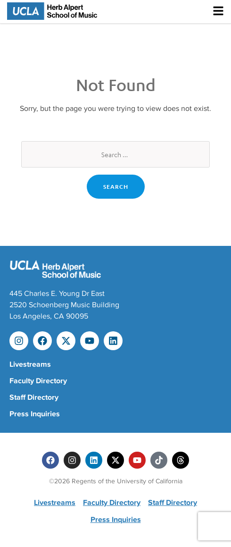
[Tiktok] (158, 460)
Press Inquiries (34, 414)
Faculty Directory (38, 381)
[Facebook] (50, 460)
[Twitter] (115, 460)
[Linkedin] (93, 460)
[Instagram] (72, 460)
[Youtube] (137, 460)
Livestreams (30, 364)
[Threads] (180, 460)
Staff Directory (33, 397)
